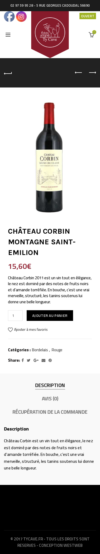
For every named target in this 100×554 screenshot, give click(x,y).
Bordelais (40, 350)
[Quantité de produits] (15, 315)
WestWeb (73, 545)
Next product (92, 72)
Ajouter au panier (49, 315)
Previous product (79, 72)
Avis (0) (50, 398)
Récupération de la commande (50, 412)
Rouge (57, 350)
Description (50, 385)
